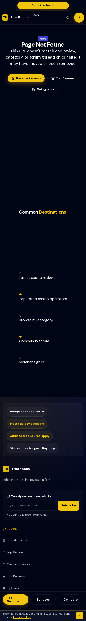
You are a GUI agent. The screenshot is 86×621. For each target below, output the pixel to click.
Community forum (34, 339)
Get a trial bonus (43, 5)
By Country (13, 588)
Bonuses (43, 599)
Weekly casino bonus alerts (29, 496)
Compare (71, 599)
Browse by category (36, 318)
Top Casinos (13, 599)
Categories (43, 89)
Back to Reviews (26, 78)
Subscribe (68, 505)
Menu (37, 15)
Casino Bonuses (16, 564)
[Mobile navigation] (36, 17)
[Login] (79, 18)
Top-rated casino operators (43, 297)
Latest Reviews (15, 540)
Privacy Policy (22, 617)
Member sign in (31, 360)
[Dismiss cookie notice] (79, 615)
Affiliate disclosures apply (30, 436)
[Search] (68, 18)
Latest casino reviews (37, 276)
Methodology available (27, 423)
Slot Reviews (14, 576)
